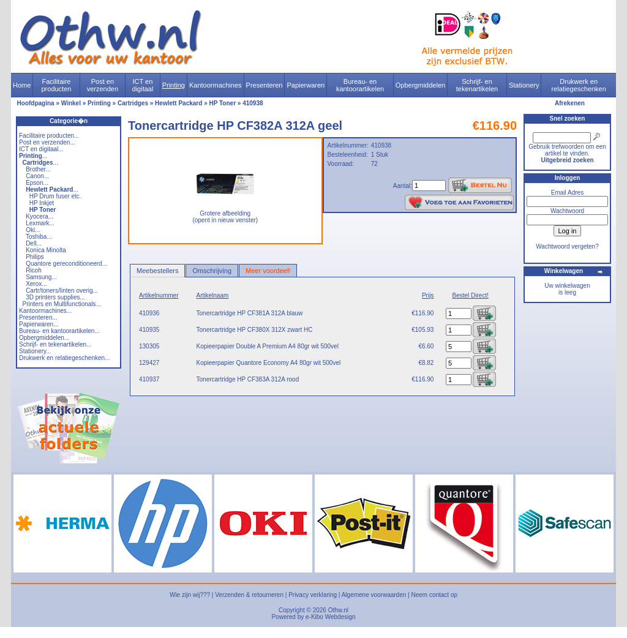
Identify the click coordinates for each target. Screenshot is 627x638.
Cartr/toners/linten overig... (62, 290)
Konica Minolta (46, 250)
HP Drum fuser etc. (55, 196)
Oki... (33, 230)
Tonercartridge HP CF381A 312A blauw (250, 313)
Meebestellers (157, 270)
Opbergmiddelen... (44, 337)
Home (22, 85)
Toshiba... (39, 236)
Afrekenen (570, 103)
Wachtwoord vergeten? (567, 246)
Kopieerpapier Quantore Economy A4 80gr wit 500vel (269, 362)
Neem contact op (434, 594)
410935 (149, 329)
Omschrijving (211, 270)
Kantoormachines (215, 85)
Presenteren (264, 85)
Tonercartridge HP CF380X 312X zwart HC (255, 329)
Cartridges (133, 103)
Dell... (34, 243)
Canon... (37, 176)
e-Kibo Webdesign (331, 617)
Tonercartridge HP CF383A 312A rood (248, 379)
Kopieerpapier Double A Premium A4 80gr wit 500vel (268, 346)
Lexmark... (40, 223)
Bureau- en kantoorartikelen (360, 85)
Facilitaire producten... (49, 135)
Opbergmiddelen (420, 85)
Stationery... (35, 351)
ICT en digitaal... (41, 149)
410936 (149, 313)
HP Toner (222, 103)
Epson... (37, 182)
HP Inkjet (41, 203)
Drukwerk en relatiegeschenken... (64, 358)
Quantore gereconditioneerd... (66, 263)
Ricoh (34, 270)
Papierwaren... (38, 324)
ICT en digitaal (143, 85)
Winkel (71, 103)
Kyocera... (39, 216)
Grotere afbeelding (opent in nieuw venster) (225, 214)
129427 (149, 362)
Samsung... (41, 277)
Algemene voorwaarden (374, 594)
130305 (149, 346)
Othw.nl (338, 610)
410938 (252, 103)
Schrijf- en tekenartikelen (477, 85)
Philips (34, 256)
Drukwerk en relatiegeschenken (579, 85)
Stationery (524, 85)
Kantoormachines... (45, 310)
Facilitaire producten (56, 85)
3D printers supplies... (55, 297)
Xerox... (36, 283)
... (33, 155)
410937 (149, 379)
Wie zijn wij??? (190, 594)
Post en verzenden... (47, 142)
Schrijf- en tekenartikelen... (55, 344)
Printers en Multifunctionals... (62, 304)
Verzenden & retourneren (249, 594)
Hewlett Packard (178, 103)
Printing (173, 85)
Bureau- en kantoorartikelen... (59, 331)
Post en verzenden (102, 85)
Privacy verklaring (312, 594)
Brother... (38, 169)
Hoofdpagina (35, 103)
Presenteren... (38, 317)
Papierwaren (306, 85)
